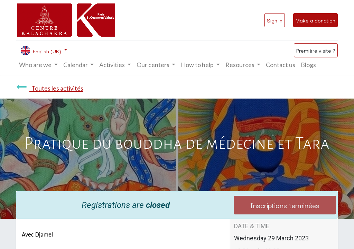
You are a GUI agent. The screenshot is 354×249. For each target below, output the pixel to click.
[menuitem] (280, 64)
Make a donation (315, 20)
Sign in (274, 20)
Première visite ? (315, 50)
